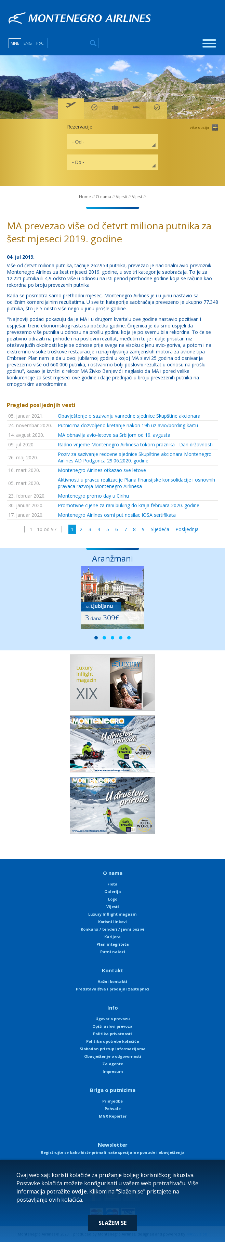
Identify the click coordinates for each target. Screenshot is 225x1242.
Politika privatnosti (112, 1033)
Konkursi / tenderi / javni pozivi (112, 929)
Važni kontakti (112, 981)
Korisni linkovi (112, 921)
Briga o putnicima (112, 1089)
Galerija (112, 891)
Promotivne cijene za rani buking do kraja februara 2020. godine (128, 505)
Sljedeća (160, 529)
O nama (103, 197)
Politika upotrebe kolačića (112, 1041)
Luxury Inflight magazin (112, 914)
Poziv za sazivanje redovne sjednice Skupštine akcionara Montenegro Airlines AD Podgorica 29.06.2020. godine (135, 457)
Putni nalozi (112, 951)
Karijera (112, 936)
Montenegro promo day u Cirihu (93, 495)
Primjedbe (112, 1101)
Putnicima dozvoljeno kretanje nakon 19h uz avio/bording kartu (128, 425)
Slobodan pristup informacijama (113, 1048)
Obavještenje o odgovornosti (112, 1056)
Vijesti (121, 197)
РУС (40, 43)
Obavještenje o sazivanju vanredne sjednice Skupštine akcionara (129, 416)
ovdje (79, 1191)
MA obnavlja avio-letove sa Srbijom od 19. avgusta (114, 435)
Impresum (113, 1071)
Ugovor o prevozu (112, 1018)
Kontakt (112, 970)
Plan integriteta (112, 944)
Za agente (112, 1063)
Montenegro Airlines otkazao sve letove (102, 470)
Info (112, 1007)
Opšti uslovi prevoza (112, 1026)
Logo (112, 899)
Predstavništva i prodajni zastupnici (112, 988)
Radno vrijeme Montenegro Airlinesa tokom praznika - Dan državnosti (135, 444)
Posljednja (187, 529)
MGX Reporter (113, 1116)
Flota (112, 884)
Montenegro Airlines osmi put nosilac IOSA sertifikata (117, 515)
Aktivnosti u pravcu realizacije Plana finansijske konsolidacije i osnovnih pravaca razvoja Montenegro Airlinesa (136, 482)
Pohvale (113, 1108)
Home (85, 197)
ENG (28, 43)
